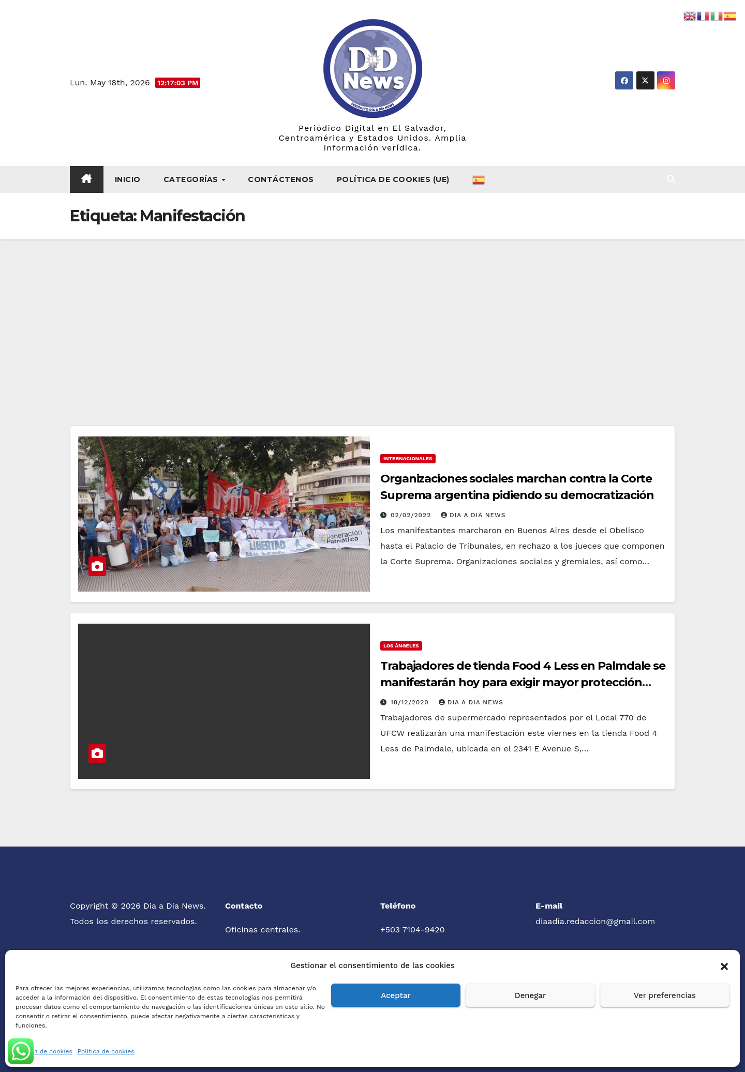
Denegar (530, 995)
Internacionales (408, 458)
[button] (724, 965)
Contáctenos (281, 179)
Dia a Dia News (473, 515)
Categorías (192, 179)
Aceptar (395, 995)
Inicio (128, 179)
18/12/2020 (411, 702)
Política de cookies (44, 1051)
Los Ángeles (401, 645)
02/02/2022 (412, 515)
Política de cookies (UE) (393, 179)
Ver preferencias (665, 995)
